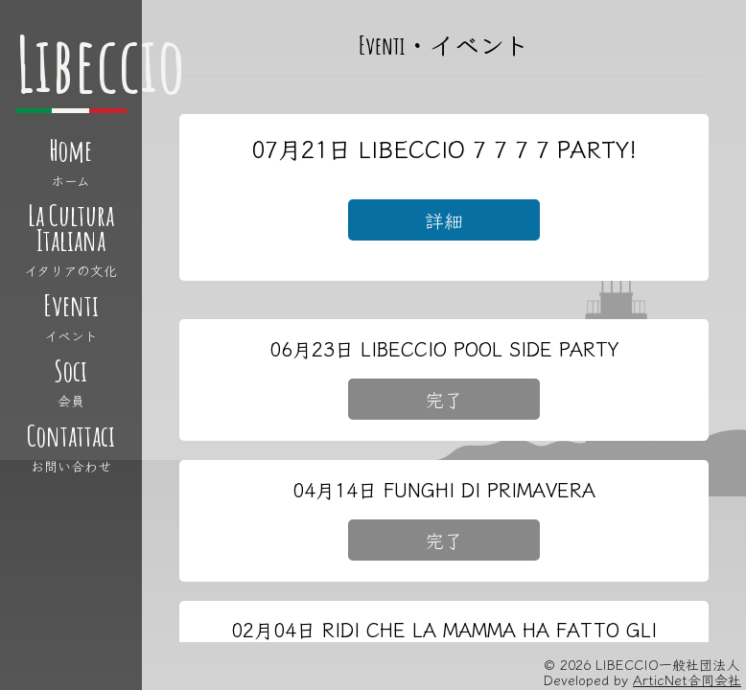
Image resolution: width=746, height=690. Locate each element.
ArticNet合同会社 (687, 679)
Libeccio (100, 63)
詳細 (444, 220)
